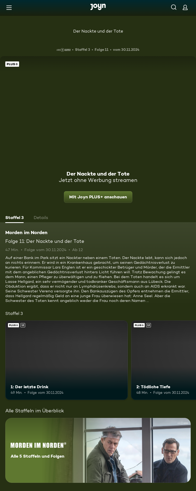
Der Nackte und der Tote (98, 31)
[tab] (14, 218)
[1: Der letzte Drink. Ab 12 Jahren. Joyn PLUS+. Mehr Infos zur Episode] (66, 360)
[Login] (185, 7)
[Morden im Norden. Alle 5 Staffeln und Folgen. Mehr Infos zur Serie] (98, 450)
